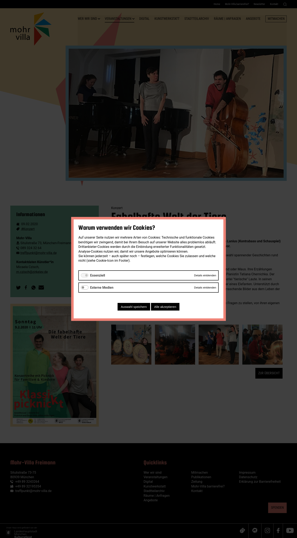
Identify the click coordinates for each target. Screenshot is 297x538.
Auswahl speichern (134, 307)
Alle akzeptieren (165, 307)
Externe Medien (101, 288)
